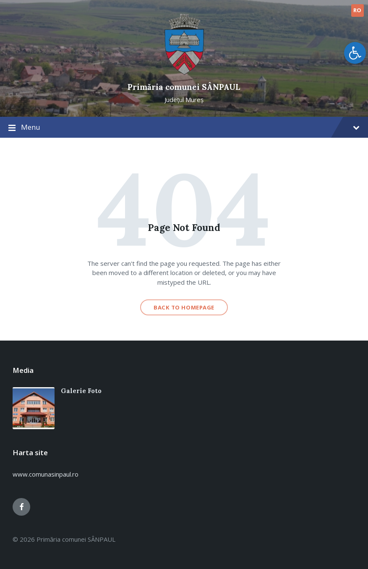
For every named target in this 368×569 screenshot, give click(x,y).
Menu (184, 127)
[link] (355, 53)
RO (357, 10)
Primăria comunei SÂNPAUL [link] (184, 87)
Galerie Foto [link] (81, 391)
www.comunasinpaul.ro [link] (45, 474)
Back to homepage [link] (184, 307)
